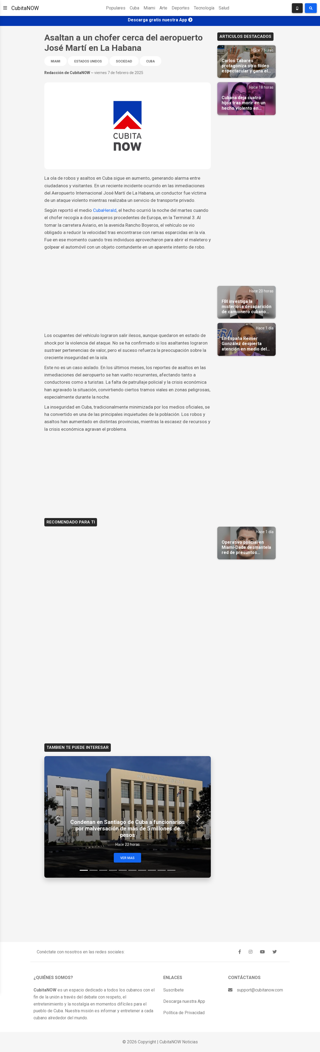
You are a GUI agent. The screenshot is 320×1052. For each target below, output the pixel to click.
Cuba (134, 8)
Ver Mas (127, 858)
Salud (224, 8)
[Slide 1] (84, 870)
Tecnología (204, 8)
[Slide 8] (152, 870)
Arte (163, 8)
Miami (149, 8)
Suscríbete (173, 990)
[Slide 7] (142, 870)
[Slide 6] (132, 870)
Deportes (180, 8)
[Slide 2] (93, 870)
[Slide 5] (123, 870)
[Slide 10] (171, 870)
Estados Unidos (88, 61)
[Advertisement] (127, 291)
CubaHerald (104, 210)
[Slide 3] (103, 870)
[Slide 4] (113, 870)
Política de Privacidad (184, 1012)
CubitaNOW (25, 8)
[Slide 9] (162, 870)
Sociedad (124, 61)
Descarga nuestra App (184, 1001)
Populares (115, 8)
